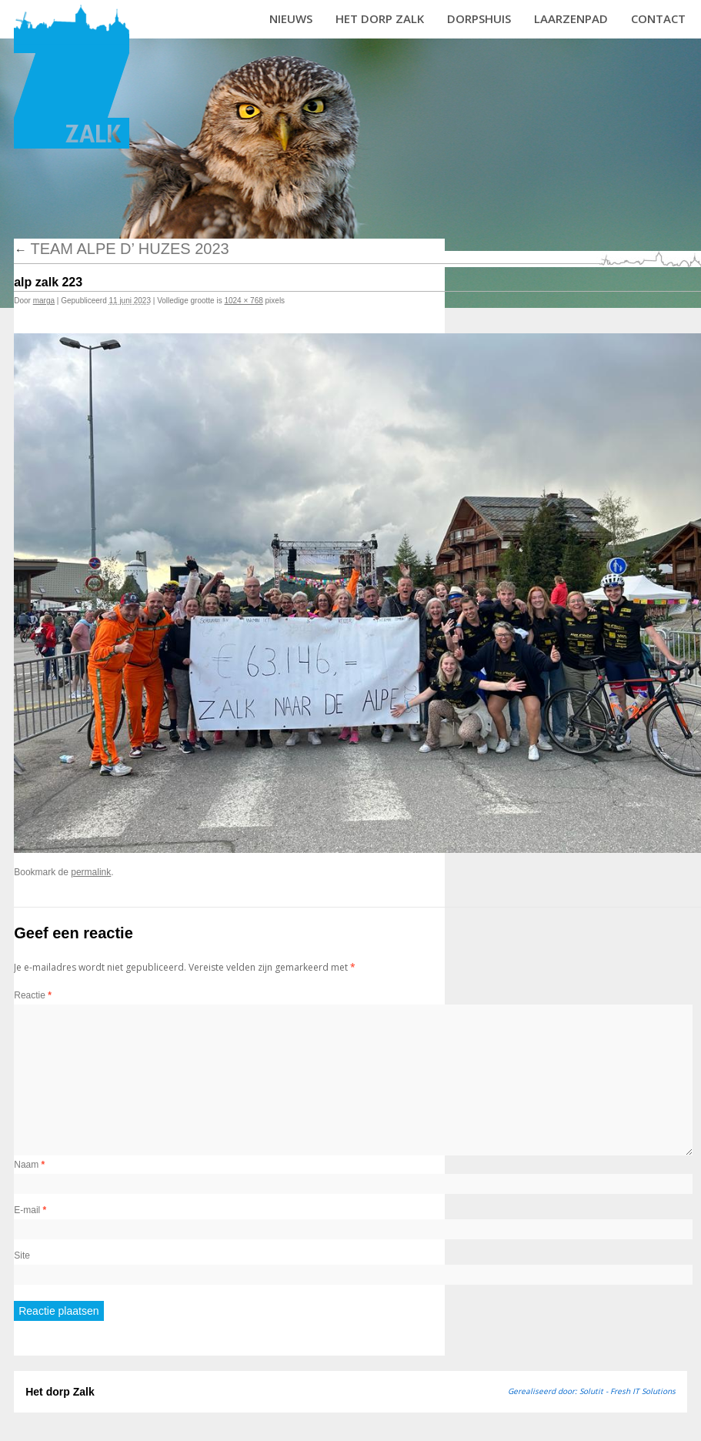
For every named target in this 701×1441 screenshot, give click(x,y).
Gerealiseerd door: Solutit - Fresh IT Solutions (592, 1391)
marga (44, 300)
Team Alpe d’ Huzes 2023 (121, 248)
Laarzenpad (571, 18)
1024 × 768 (243, 300)
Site (22, 1255)
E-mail (30, 1210)
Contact (658, 18)
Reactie (33, 995)
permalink (91, 872)
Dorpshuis (479, 18)
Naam (29, 1164)
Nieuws (290, 18)
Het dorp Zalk (379, 18)
